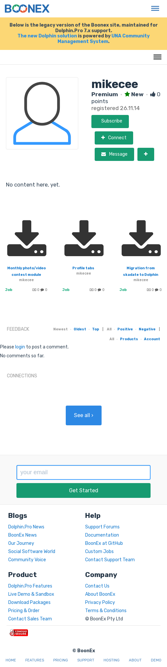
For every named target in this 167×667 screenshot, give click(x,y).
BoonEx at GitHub (104, 543)
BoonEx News (22, 535)
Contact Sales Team (30, 619)
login (20, 347)
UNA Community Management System (104, 38)
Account (152, 339)
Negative (147, 329)
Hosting (112, 660)
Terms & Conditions (106, 610)
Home (11, 660)
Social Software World (31, 551)
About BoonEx (100, 594)
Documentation (102, 535)
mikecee (26, 280)
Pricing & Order (23, 610)
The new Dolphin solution (47, 36)
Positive (125, 329)
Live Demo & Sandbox (31, 594)
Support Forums (102, 527)
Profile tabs (83, 268)
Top (95, 329)
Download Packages (29, 602)
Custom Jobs (99, 551)
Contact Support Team (110, 560)
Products (129, 339)
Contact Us (97, 586)
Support (85, 660)
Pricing (60, 660)
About (135, 660)
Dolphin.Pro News (26, 527)
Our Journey (21, 543)
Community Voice (27, 560)
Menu (153, 5)
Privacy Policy (100, 602)
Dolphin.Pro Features (30, 586)
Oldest (80, 329)
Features (34, 660)
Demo (156, 660)
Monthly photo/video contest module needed (26, 274)
